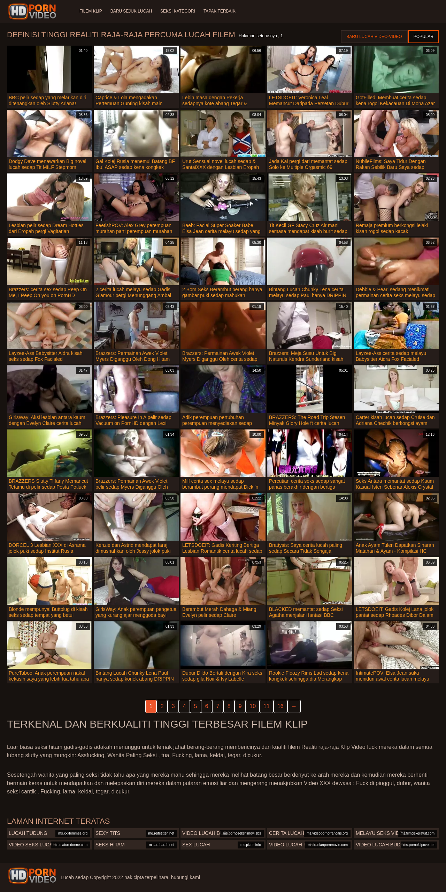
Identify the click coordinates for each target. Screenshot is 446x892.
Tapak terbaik (219, 11)
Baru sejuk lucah (131, 11)
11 (266, 706)
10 (252, 706)
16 (280, 706)
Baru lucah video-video (374, 36)
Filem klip (90, 11)
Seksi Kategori (177, 11)
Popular (423, 36)
